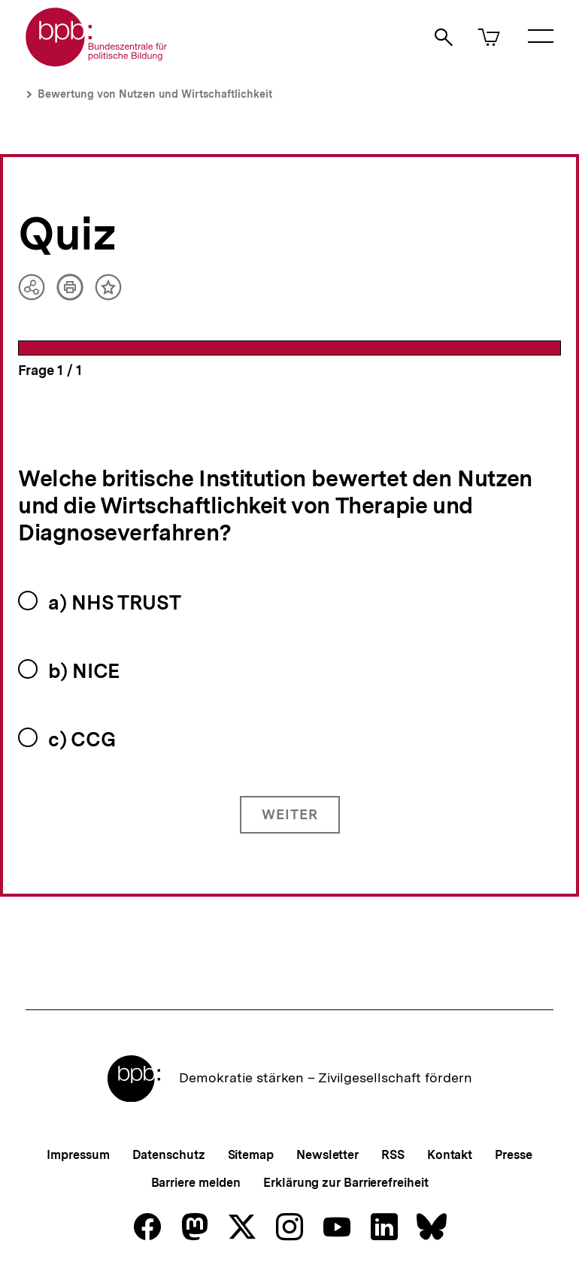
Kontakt (449, 1155)
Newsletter (327, 1155)
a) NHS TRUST (114, 602)
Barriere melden (196, 1183)
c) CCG (81, 739)
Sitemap (251, 1155)
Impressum (78, 1155)
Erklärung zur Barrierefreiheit (345, 1183)
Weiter (290, 814)
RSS (393, 1155)
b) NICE (84, 670)
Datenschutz (168, 1155)
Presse (513, 1155)
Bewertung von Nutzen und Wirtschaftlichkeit (155, 94)
